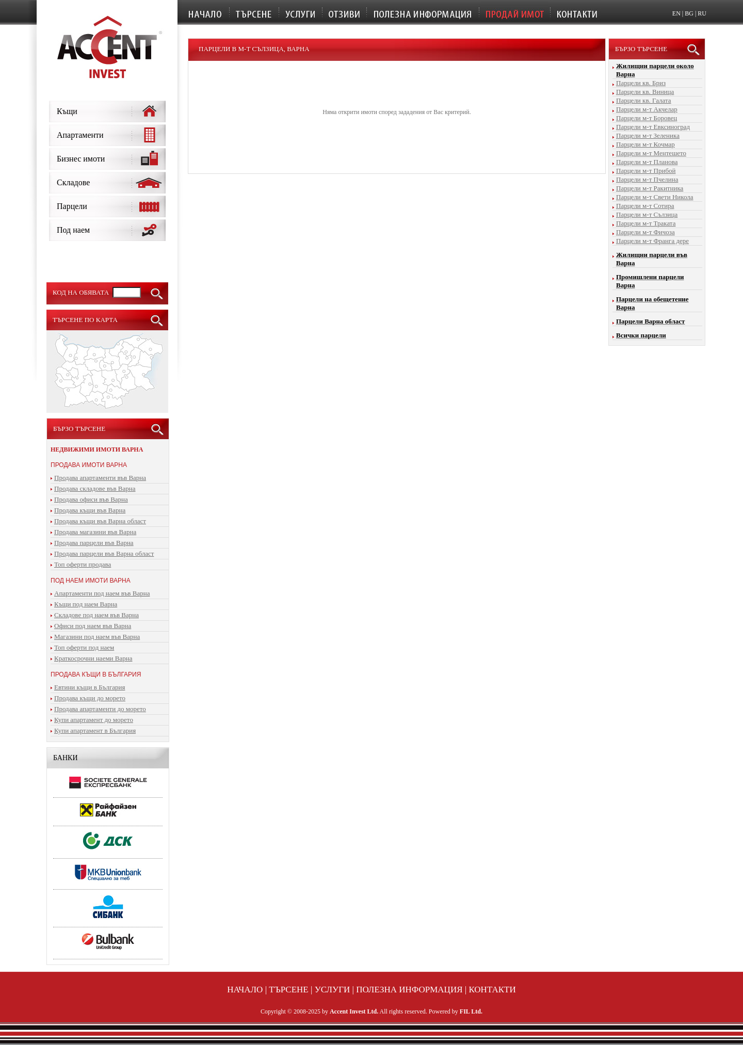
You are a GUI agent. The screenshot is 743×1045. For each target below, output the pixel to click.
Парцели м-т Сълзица (646, 214)
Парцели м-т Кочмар (645, 144)
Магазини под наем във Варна (97, 636)
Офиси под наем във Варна (92, 626)
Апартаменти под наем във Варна (102, 593)
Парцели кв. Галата (643, 100)
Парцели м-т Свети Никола (654, 197)
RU (702, 13)
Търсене (288, 989)
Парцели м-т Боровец (646, 118)
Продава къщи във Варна (89, 510)
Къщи (67, 111)
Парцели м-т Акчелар (646, 109)
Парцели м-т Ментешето (651, 153)
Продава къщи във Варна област (100, 521)
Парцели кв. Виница (645, 91)
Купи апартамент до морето (93, 720)
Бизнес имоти (81, 158)
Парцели (72, 206)
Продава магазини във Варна (95, 532)
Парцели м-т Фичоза (645, 232)
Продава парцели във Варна (94, 542)
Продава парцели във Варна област (104, 553)
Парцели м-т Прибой (645, 170)
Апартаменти (80, 135)
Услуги (332, 989)
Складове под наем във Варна (96, 615)
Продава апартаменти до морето (100, 709)
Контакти (492, 989)
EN (676, 13)
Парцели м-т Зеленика (648, 135)
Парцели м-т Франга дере (652, 241)
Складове (73, 182)
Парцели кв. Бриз (641, 83)
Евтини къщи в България (89, 687)
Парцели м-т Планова (646, 162)
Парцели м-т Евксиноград (653, 127)
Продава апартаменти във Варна (100, 477)
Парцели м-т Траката (645, 223)
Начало (245, 989)
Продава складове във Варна (95, 488)
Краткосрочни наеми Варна (93, 658)
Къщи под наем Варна (85, 604)
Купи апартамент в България (95, 730)
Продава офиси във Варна (91, 499)
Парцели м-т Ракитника (649, 188)
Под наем (73, 230)
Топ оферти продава (82, 564)
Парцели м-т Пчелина (647, 179)
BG (689, 13)
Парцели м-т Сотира (645, 206)
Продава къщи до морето (89, 698)
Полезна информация (409, 989)
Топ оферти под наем (84, 647)
